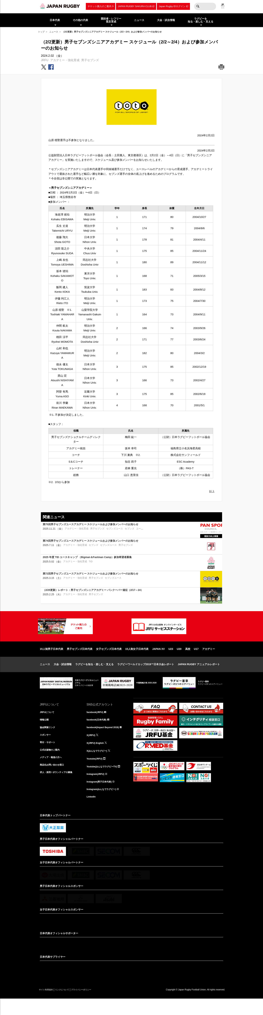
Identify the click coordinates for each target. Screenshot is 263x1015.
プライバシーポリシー (94, 1006)
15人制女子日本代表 (137, 660)
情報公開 (45, 732)
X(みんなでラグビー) (98, 764)
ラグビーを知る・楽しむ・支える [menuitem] (200, 20)
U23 (170, 660)
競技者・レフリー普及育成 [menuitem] (111, 20)
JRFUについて (48, 724)
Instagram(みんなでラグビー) (104, 804)
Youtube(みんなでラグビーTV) (104, 780)
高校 (187, 660)
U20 (179, 660)
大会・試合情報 (63, 675)
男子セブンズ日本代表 (79, 660)
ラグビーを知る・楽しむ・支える (94, 675)
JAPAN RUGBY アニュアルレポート (199, 675)
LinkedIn (92, 812)
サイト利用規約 (48, 1006)
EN (222, 8)
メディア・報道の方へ (52, 772)
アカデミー (208, 660)
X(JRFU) (92, 748)
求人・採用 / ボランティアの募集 (59, 788)
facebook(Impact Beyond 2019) (105, 740)
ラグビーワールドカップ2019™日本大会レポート (145, 675)
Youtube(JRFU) (96, 772)
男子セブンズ (90, 60)
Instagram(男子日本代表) (101, 796)
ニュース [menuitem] (139, 20)
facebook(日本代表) (98, 732)
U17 (196, 660)
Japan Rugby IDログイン (172, 6)
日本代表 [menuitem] (55, 20)
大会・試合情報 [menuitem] (166, 20)
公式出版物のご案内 (51, 764)
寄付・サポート (49, 756)
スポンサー (46, 748)
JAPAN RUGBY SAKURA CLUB (135, 6)
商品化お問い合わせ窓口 (54, 780)
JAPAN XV (158, 660)
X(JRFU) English (97, 756)
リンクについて (69, 1006)
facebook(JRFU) (96, 724)
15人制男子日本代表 (51, 660)
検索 (197, 6)
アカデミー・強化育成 (64, 60)
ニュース (53, 31)
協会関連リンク (49, 740)
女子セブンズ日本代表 (109, 660)
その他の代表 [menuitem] (80, 20)
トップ (41, 31)
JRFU (44, 60)
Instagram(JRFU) (97, 788)
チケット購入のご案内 (99, 6)
